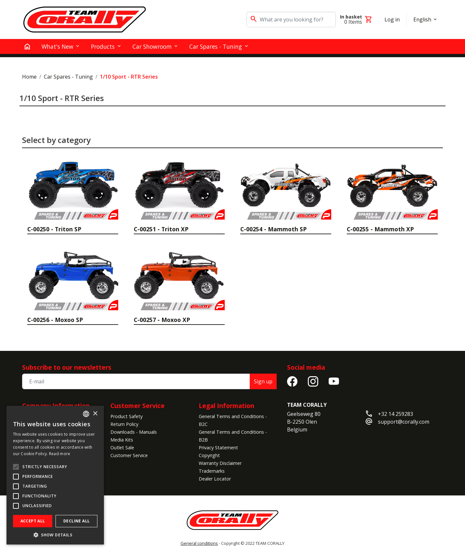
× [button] (95, 413)
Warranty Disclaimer (220, 463)
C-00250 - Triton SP (54, 229)
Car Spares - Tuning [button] (215, 46)
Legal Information (226, 405)
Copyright (209, 455)
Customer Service (137, 405)
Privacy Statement (218, 447)
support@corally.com (403, 421)
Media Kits (121, 440)
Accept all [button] (32, 521)
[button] (55, 535)
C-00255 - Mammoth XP (380, 229)
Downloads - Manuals (133, 432)
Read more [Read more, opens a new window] (59, 453)
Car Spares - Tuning (68, 76)
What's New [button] (57, 46)
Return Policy (124, 424)
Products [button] (103, 46)
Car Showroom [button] (152, 46)
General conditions (199, 543)
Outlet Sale (122, 447)
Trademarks (212, 471)
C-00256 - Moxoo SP (55, 320)
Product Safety (126, 416)
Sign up (263, 381)
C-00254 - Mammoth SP (273, 229)
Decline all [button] (76, 521)
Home (29, 76)
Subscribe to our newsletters (66, 367)
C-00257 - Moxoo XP (162, 320)
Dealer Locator (215, 479)
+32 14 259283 (395, 413)
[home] (27, 46)
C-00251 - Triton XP (161, 229)
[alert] (55, 475)
